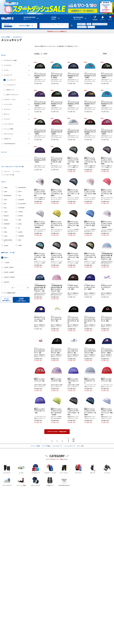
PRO (5, 214)
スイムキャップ (17, 36)
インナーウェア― (8, 101)
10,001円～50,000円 (9, 260)
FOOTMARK (21, 193)
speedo (20, 218)
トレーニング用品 (8, 125)
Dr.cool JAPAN (22, 189)
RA (19, 214)
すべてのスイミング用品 (10, 57)
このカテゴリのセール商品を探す (57, 431)
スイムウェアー (8, 61)
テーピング (7, 115)
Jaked (5, 197)
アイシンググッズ (8, 120)
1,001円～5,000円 (8, 250)
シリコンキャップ (10, 81)
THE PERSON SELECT (9, 140)
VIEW (19, 226)
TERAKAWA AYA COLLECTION (100, 24)
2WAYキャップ (10, 86)
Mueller (6, 206)
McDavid (6, 202)
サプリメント (7, 105)
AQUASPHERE (22, 173)
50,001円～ (7, 264)
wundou (6, 231)
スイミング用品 (5, 36)
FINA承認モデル (81, 24)
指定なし (6, 240)
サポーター (7, 110)
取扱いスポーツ (29, 18)
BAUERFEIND (7, 181)
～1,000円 (6, 245)
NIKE (19, 206)
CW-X (19, 181)
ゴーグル (6, 66)
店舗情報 (53, 18)
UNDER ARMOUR (8, 227)
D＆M (5, 185)
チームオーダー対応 (9, 164)
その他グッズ (7, 135)
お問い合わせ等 (78, 18)
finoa (5, 193)
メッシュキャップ (10, 76)
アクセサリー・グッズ (9, 96)
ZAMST (20, 231)
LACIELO (20, 197)
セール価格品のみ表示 (9, 275)
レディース (7, 161)
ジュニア (17, 161)
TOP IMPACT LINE (82, 26)
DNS (5, 189)
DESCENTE (21, 185)
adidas (6, 173)
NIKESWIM (7, 210)
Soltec (5, 218)
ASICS (19, 177)
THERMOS (21, 222)
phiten (20, 210)
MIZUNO (20, 202)
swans (5, 222)
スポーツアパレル (8, 130)
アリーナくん (91, 26)
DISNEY (89, 24)
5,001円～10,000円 (9, 255)
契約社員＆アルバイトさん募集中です (57, 31)
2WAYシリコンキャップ (12, 91)
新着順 (105, 53)
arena (5, 177)
